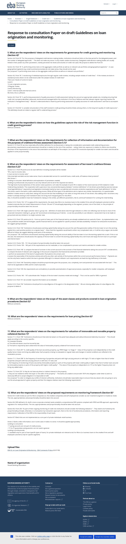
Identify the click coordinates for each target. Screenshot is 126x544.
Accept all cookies (86, 537)
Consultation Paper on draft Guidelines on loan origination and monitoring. (35, 21)
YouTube (88, 493)
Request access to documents (55, 495)
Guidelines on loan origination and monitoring (69, 19)
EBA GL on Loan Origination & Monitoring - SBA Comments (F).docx (30, 450)
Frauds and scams (89, 511)
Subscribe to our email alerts (55, 508)
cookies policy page (43, 536)
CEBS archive (87, 526)
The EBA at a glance (89, 502)
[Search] (117, 13)
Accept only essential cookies (104, 537)
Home (10, 19)
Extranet (106, 4)
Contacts (48, 487)
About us (11, 13)
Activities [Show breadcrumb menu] (18, 19)
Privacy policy (87, 504)
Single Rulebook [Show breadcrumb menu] (31, 19)
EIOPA (85, 520)
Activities (23, 13)
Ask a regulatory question (54, 493)
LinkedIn (88, 489)
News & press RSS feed (53, 511)
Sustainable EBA (17, 510)
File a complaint (50, 497)
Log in (114, 4)
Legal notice (87, 506)
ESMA (85, 522)
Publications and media (63, 13)
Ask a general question (53, 489)
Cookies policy (88, 508)
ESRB (84, 524)
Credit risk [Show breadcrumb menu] (45, 19)
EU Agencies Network (17, 505)
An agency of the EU (17, 501)
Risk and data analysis (41, 13)
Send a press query (51, 491)
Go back (11, 45)
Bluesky (87, 487)
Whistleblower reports (52, 499)
